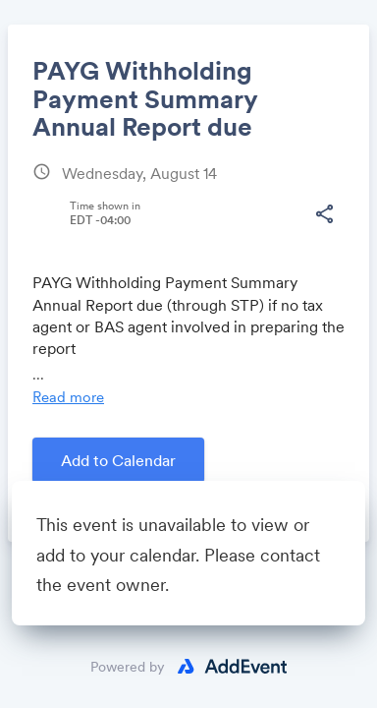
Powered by (127, 667)
